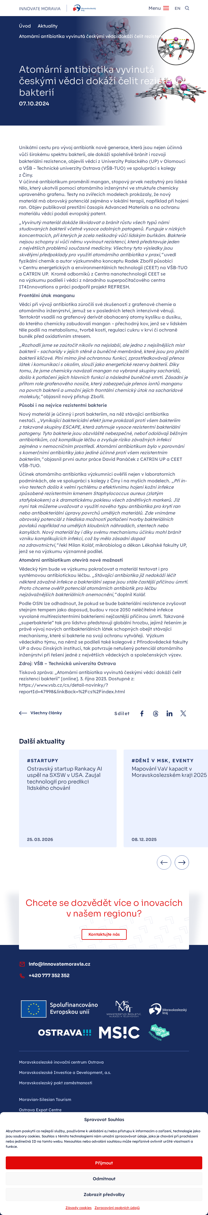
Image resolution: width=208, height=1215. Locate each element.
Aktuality (47, 26)
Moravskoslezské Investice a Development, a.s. (65, 1072)
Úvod (25, 26)
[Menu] (158, 8)
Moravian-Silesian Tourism (45, 1099)
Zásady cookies (79, 1208)
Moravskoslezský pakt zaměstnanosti (55, 1082)
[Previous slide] (164, 862)
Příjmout (104, 1163)
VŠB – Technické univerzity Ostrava (61, 168)
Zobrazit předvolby (104, 1194)
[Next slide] (182, 862)
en (177, 8)
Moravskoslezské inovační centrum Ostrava (61, 1062)
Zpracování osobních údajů (117, 1208)
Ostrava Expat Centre (40, 1109)
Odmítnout (104, 1178)
